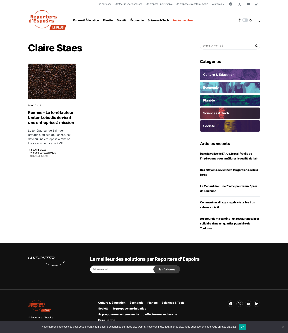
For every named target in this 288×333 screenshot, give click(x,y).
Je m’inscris (105, 3)
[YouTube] (248, 4)
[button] (245, 20)
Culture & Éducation (112, 302)
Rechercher (256, 45)
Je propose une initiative (159, 3)
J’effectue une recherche (128, 3)
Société (103, 308)
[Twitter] (239, 4)
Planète (152, 302)
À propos (217, 3)
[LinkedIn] (257, 4)
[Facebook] (231, 4)
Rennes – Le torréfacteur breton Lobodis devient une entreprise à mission (51, 117)
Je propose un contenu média (192, 3)
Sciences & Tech (173, 302)
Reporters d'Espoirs (42, 317)
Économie (34, 105)
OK (242, 326)
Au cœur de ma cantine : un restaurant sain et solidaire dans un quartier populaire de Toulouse (229, 223)
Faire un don (106, 320)
